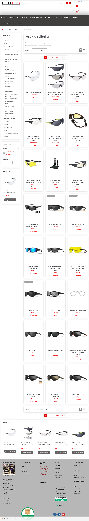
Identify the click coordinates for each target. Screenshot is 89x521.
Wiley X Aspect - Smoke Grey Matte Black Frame (55, 268)
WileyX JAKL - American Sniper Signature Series (78, 352)
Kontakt (76, 468)
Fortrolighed (77, 470)
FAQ (75, 486)
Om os (75, 475)
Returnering (77, 493)
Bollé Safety (33, 94)
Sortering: (28, 50)
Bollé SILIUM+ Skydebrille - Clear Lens (77, 94)
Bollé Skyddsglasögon (9, 192)
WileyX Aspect (33, 350)
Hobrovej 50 (6, 501)
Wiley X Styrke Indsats (78, 310)
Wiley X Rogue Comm (55, 224)
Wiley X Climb (33, 310)
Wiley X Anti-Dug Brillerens (55, 181)
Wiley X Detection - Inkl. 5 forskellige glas (77, 268)
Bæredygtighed (77, 489)
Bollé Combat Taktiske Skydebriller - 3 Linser (55, 93)
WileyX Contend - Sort (55, 350)
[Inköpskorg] (77, 11)
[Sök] (60, 3)
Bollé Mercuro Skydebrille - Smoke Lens (78, 182)
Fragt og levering (78, 472)
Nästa (57, 57)
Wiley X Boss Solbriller (33, 267)
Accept (19, 519)
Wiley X (33, 184)
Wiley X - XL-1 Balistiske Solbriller (33, 225)
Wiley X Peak (55, 310)
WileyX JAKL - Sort (78, 394)
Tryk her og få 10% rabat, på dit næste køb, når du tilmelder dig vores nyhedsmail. (44, 470)
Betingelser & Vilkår (79, 477)
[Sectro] (11, 3)
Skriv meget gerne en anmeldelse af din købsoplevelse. (61, 493)
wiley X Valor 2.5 (78, 224)
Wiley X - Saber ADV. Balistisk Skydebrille (33, 181)
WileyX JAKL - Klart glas (33, 395)
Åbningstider (77, 465)
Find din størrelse (78, 484)
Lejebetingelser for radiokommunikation (79, 480)
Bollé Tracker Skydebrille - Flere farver (77, 138)
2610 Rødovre (6, 503)
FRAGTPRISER (77, 491)
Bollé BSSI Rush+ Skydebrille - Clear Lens (33, 138)
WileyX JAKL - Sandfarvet (55, 395)
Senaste (64, 57)
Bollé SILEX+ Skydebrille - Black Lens (55, 138)
